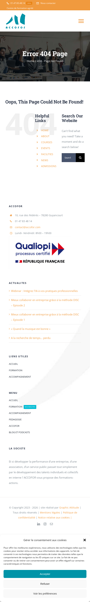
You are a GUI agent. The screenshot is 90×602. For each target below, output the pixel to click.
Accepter (45, 573)
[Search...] (69, 157)
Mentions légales (50, 512)
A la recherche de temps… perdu (31, 338)
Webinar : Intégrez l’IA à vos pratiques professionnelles (44, 291)
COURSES (46, 142)
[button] (84, 540)
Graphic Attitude (69, 507)
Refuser (45, 583)
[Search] (80, 157)
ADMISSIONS (48, 166)
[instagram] (45, 524)
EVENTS (45, 148)
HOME (45, 130)
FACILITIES (47, 154)
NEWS (44, 160)
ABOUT (45, 136)
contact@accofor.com (27, 227)
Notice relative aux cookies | (55, 517)
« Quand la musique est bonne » (30, 329)
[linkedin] (38, 524)
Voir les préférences (45, 593)
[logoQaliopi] (40, 237)
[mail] (51, 524)
